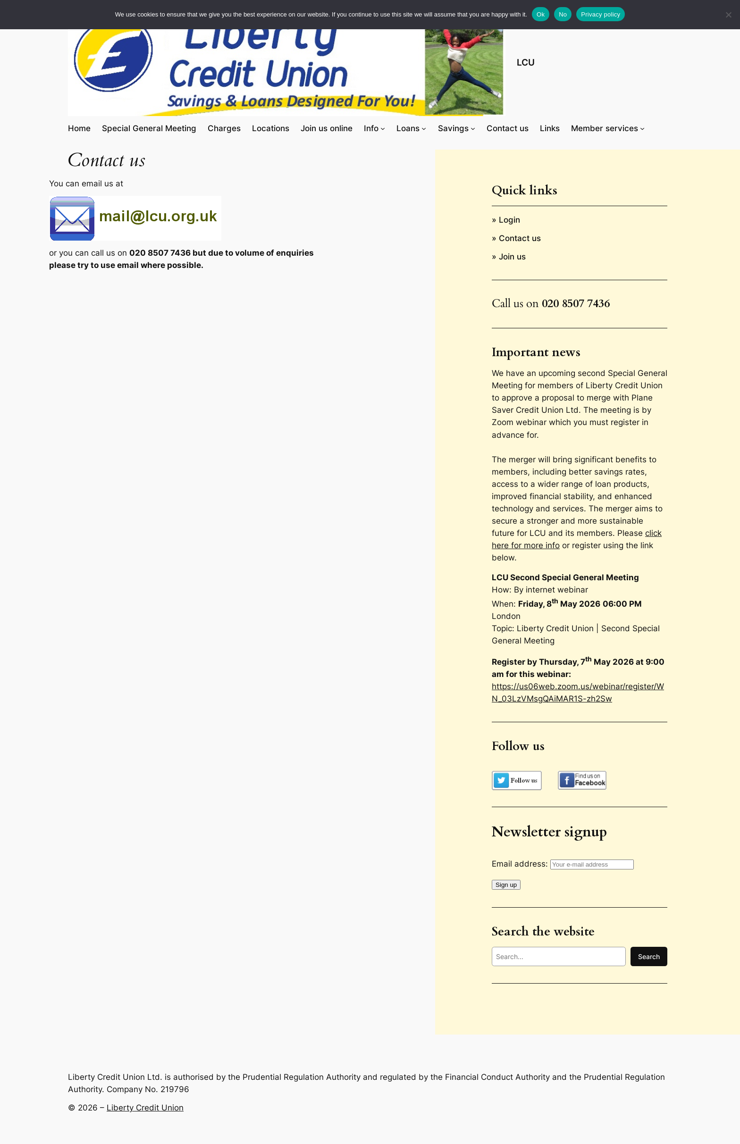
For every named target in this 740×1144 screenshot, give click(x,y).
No (563, 14)
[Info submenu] (382, 128)
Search (649, 956)
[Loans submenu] (423, 128)
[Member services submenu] (642, 128)
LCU (526, 62)
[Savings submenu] (473, 128)
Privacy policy (600, 14)
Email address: (563, 863)
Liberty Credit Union (145, 1107)
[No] (728, 14)
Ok (541, 14)
